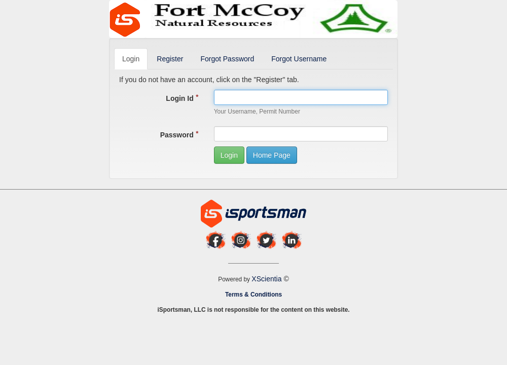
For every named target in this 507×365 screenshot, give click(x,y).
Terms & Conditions (253, 294)
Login (130, 59)
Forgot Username (299, 59)
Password (179, 135)
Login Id (182, 98)
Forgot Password (227, 59)
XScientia (267, 279)
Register (170, 59)
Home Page (272, 155)
